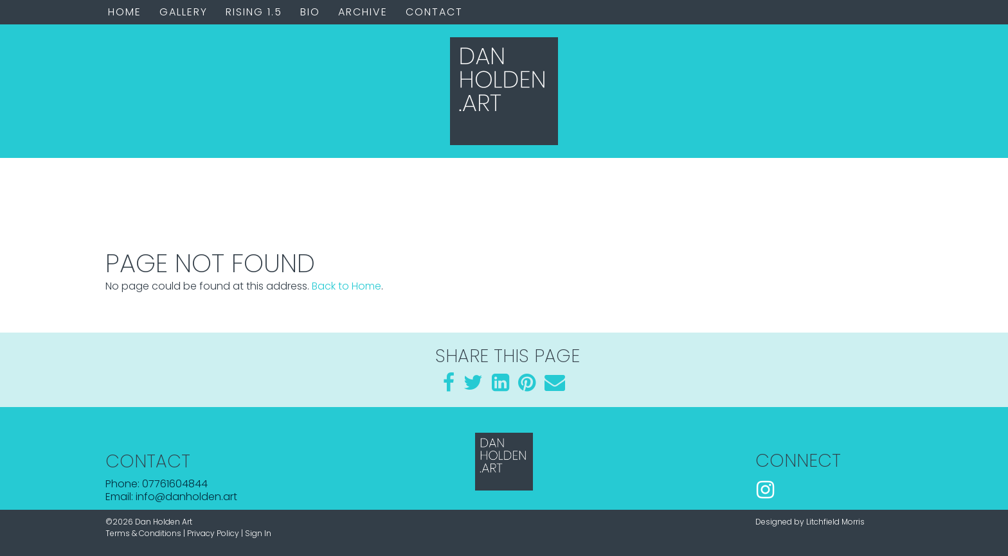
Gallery (183, 11)
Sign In (258, 533)
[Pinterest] (527, 386)
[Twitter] (473, 386)
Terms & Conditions (143, 533)
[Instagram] (765, 491)
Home (124, 11)
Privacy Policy (213, 533)
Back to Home (346, 286)
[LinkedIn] (500, 386)
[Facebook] (449, 386)
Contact (434, 11)
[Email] (554, 386)
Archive (363, 11)
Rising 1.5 (254, 11)
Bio (310, 11)
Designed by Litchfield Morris (810, 521)
